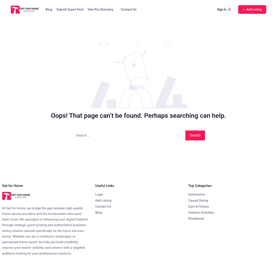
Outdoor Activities (201, 212)
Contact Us (129, 9)
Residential (196, 219)
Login (99, 194)
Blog (49, 9)
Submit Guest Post (69, 9)
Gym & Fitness (198, 206)
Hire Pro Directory (100, 9)
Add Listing (103, 200)
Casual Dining (198, 200)
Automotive (196, 194)
